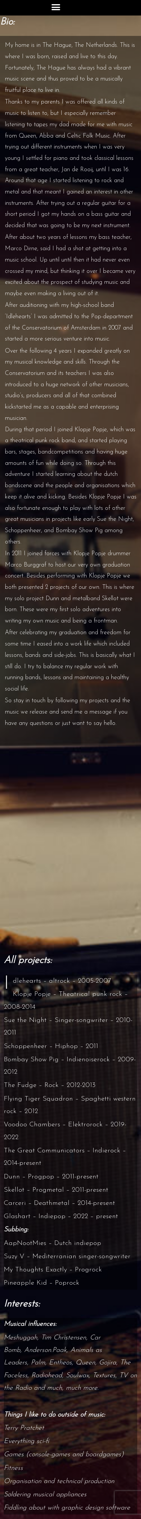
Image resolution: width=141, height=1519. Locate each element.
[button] (56, 7)
